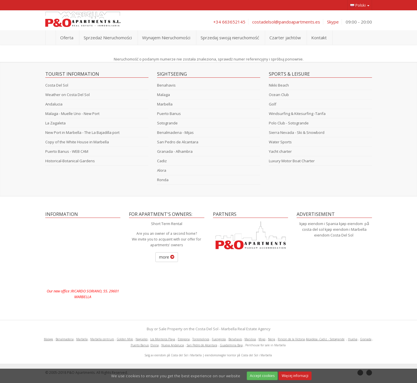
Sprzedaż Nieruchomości (108, 37)
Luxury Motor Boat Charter (292, 160)
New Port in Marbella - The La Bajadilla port (82, 132)
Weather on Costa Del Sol (67, 94)
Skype (333, 22)
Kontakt (319, 37)
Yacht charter (280, 151)
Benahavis (166, 85)
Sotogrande (167, 123)
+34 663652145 (229, 22)
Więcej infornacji (295, 375)
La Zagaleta (55, 123)
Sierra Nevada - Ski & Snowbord (296, 132)
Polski (359, 5)
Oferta (66, 37)
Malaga (163, 94)
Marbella (165, 104)
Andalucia (53, 104)
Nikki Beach (279, 85)
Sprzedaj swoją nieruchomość (230, 37)
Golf (272, 104)
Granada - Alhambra (175, 151)
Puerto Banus (169, 113)
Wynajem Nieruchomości (166, 37)
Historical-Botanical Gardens (70, 160)
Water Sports (280, 141)
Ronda (163, 179)
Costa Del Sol (56, 85)
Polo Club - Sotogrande (289, 123)
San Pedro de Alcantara (177, 141)
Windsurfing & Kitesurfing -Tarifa (297, 113)
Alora (161, 170)
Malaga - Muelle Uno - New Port (72, 113)
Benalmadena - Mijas (175, 132)
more (166, 257)
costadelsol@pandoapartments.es (286, 22)
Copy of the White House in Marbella (77, 141)
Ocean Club (279, 94)
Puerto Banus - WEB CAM (66, 151)
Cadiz (162, 160)
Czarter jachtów (285, 37)
